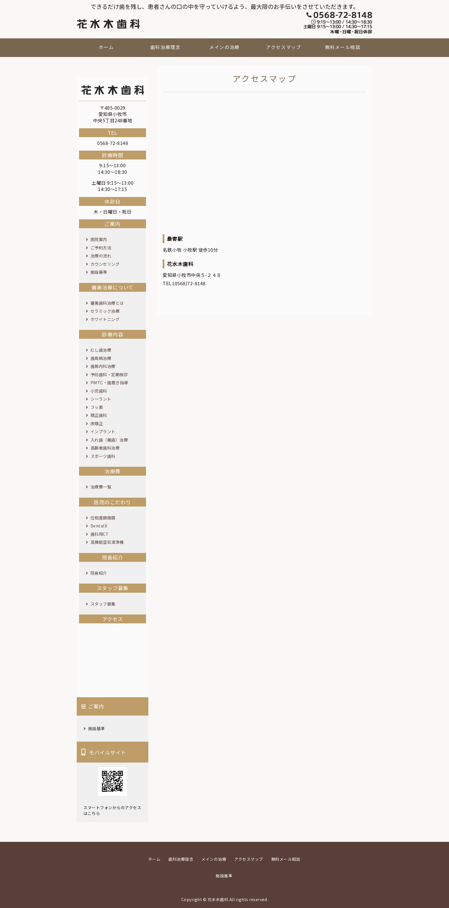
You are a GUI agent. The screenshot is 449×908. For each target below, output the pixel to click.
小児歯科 (98, 391)
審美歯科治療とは (107, 303)
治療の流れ (100, 256)
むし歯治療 (100, 350)
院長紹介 (98, 573)
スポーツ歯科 (102, 456)
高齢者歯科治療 (105, 448)
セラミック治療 (105, 311)
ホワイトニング (105, 319)
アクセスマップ (283, 47)
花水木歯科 (218, 899)
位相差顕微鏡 (102, 518)
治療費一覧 (100, 487)
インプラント (102, 431)
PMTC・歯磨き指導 (109, 382)
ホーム (106, 47)
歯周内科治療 (102, 366)
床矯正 (96, 423)
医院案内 (98, 239)
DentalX (98, 526)
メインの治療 (224, 47)
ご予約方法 (100, 248)
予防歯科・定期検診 (109, 374)
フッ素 (96, 407)
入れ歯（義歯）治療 (109, 440)
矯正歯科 (98, 415)
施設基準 (98, 272)
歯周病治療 (100, 358)
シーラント (100, 399)
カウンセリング (105, 264)
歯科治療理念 (165, 47)
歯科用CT (99, 534)
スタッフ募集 (102, 604)
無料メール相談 (342, 47)
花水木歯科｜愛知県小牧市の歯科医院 (108, 24)
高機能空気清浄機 (107, 542)
